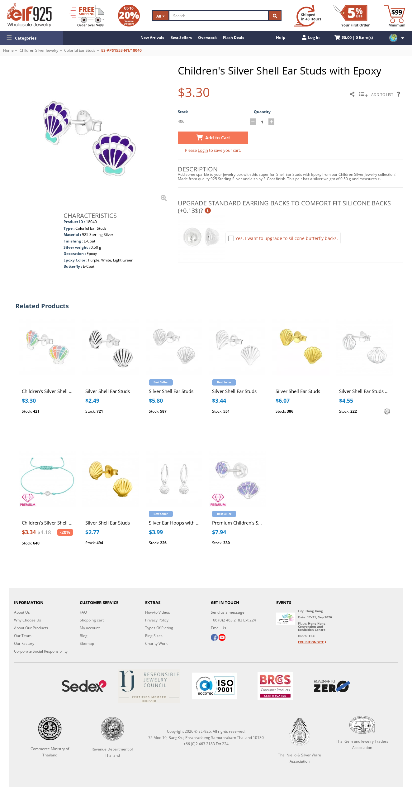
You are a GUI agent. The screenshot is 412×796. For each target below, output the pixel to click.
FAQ (83, 612)
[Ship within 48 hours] (307, 15)
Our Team (22, 635)
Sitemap (87, 643)
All (160, 16)
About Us (22, 612)
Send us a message (227, 612)
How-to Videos (157, 612)
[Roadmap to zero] (331, 686)
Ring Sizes (154, 635)
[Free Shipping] (86, 15)
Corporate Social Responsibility (41, 651)
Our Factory (24, 643)
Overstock (207, 37)
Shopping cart (92, 620)
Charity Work (156, 643)
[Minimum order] (394, 15)
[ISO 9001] (214, 686)
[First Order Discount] (352, 15)
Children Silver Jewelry (39, 50)
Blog (84, 635)
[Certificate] (149, 686)
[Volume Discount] (129, 15)
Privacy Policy (156, 620)
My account (90, 628)
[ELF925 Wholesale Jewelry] (29, 14)
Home (8, 50)
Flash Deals (233, 37)
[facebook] (214, 638)
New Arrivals (152, 37)
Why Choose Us (27, 620)
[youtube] (221, 638)
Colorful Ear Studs (79, 50)
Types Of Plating (159, 628)
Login (203, 150)
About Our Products (31, 628)
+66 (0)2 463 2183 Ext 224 (233, 620)
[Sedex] (84, 686)
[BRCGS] (275, 686)
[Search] (219, 15)
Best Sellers (181, 37)
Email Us (218, 628)
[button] (31, 38)
